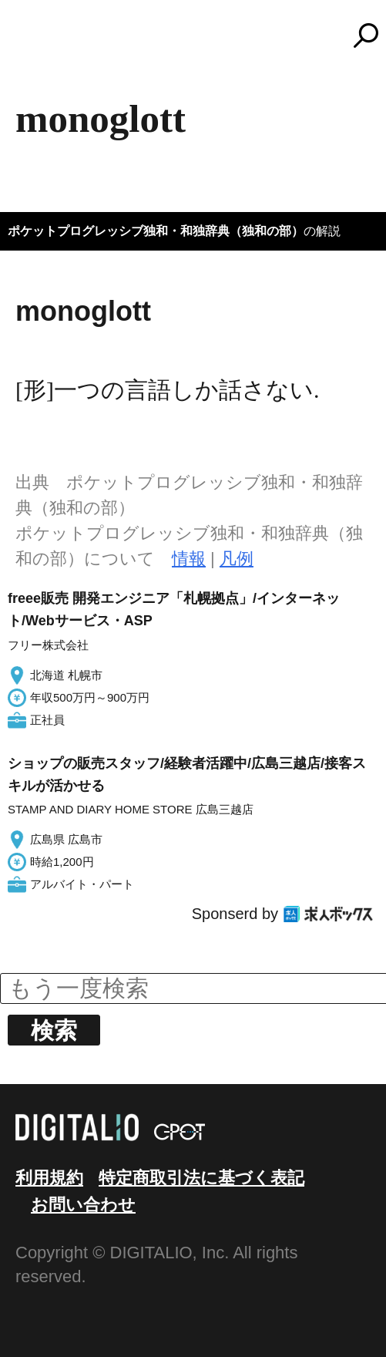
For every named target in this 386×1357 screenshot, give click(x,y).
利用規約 (49, 1177)
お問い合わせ (83, 1204)
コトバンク (200, 35)
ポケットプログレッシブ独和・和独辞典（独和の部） (156, 230)
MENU (38, 42)
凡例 (236, 558)
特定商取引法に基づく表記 (201, 1177)
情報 (189, 558)
